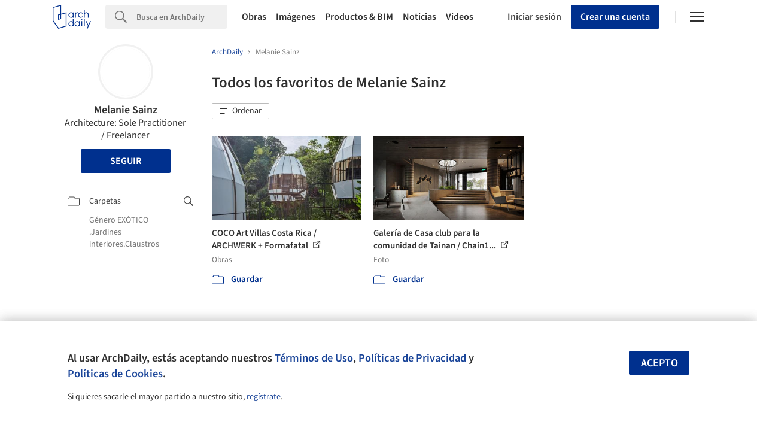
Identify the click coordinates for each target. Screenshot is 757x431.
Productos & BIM (359, 17)
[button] (240, 111)
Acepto (659, 363)
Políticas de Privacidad (412, 358)
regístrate (264, 397)
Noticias (419, 17)
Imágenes (295, 17)
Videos (459, 17)
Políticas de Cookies (115, 373)
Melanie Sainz (125, 109)
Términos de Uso (314, 358)
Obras (254, 17)
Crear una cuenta (615, 16)
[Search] (181, 17)
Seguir (125, 161)
